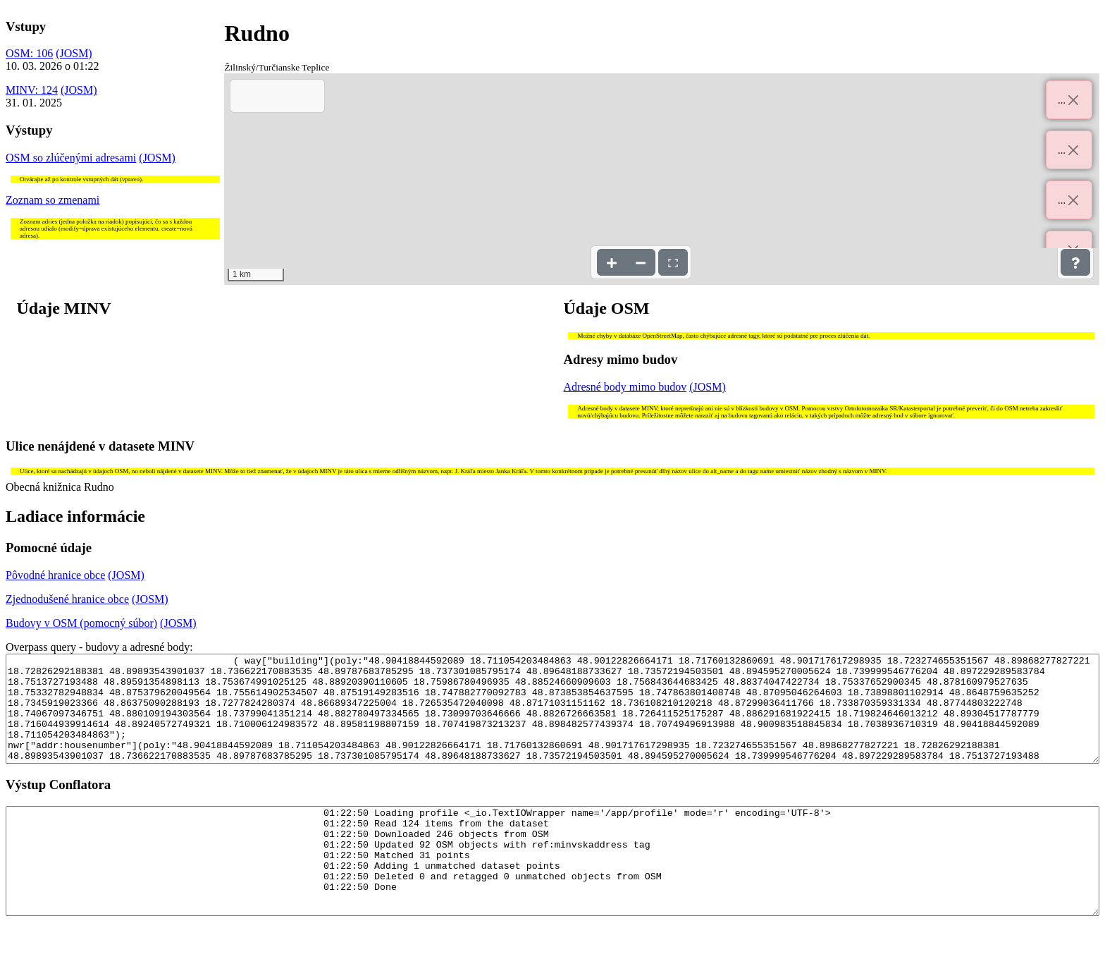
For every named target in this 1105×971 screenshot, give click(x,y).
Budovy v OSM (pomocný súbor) (81, 623)
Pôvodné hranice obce (55, 575)
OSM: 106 (29, 53)
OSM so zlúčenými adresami (71, 158)
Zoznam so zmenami (52, 200)
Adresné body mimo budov (625, 387)
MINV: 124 (32, 90)
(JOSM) (74, 53)
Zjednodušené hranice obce (67, 599)
